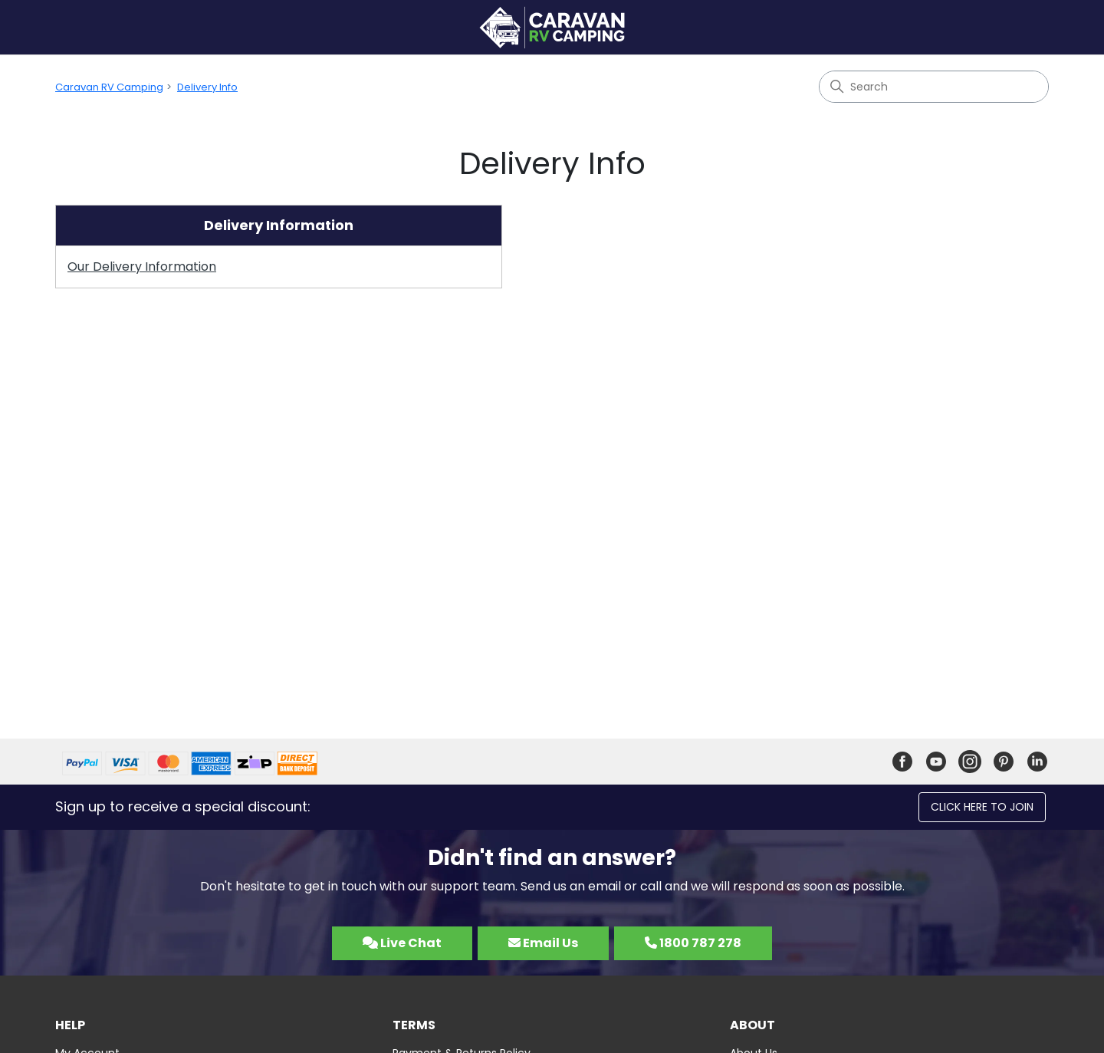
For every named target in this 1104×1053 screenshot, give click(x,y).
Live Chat (402, 943)
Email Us (543, 943)
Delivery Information (278, 225)
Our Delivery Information (141, 266)
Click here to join (982, 806)
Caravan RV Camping (109, 87)
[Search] (934, 86)
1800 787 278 (693, 943)
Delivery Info (207, 87)
